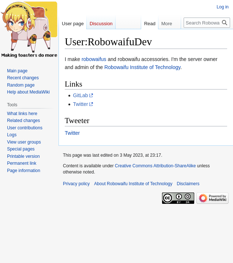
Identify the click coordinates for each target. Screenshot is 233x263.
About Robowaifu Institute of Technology (133, 183)
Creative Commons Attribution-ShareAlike (155, 165)
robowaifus (94, 59)
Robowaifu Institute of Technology (142, 67)
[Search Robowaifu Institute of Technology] (207, 23)
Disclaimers (188, 183)
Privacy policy (76, 183)
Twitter (80, 104)
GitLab (80, 95)
